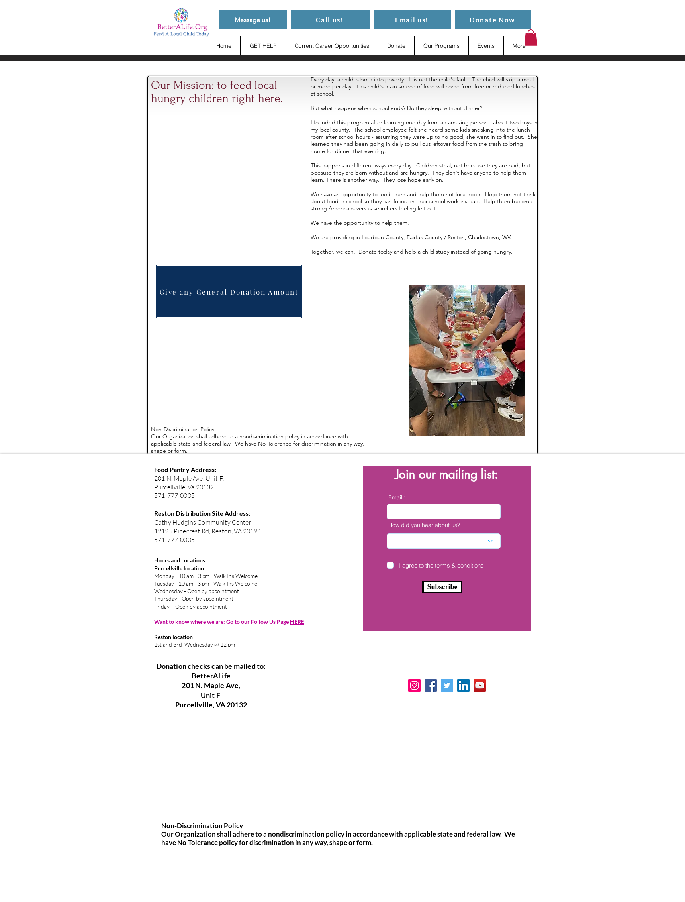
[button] (531, 37)
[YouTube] (480, 685)
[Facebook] (431, 685)
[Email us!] (412, 19)
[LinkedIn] (463, 685)
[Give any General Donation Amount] (229, 291)
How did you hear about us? (424, 525)
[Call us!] (330, 19)
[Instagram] (414, 685)
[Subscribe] (442, 587)
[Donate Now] (493, 19)
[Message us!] (253, 19)
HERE (297, 621)
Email (395, 497)
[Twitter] (447, 685)
